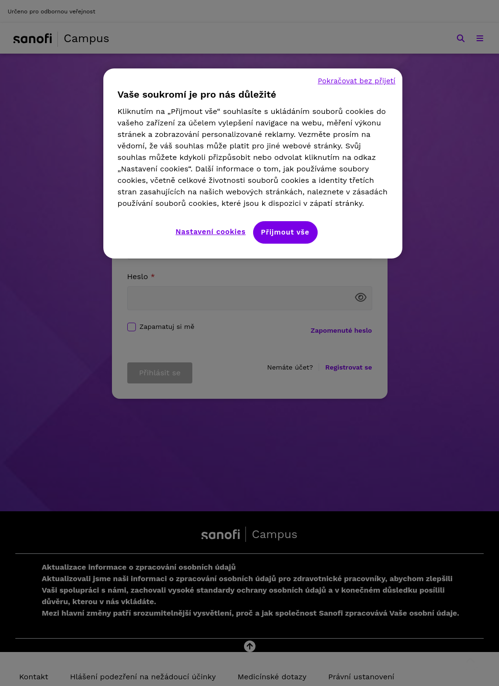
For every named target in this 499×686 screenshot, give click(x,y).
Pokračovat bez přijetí (356, 81)
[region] (253, 163)
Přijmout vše (285, 232)
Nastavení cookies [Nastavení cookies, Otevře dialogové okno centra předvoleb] (210, 231)
